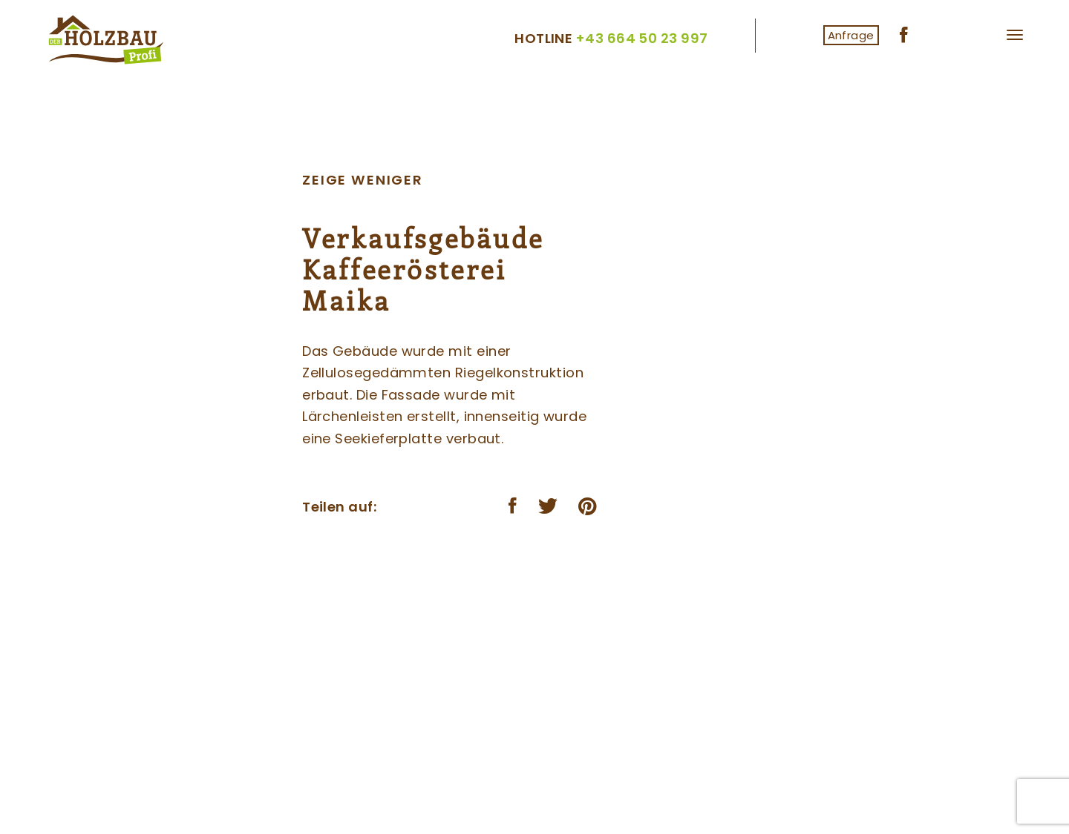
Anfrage (851, 35)
